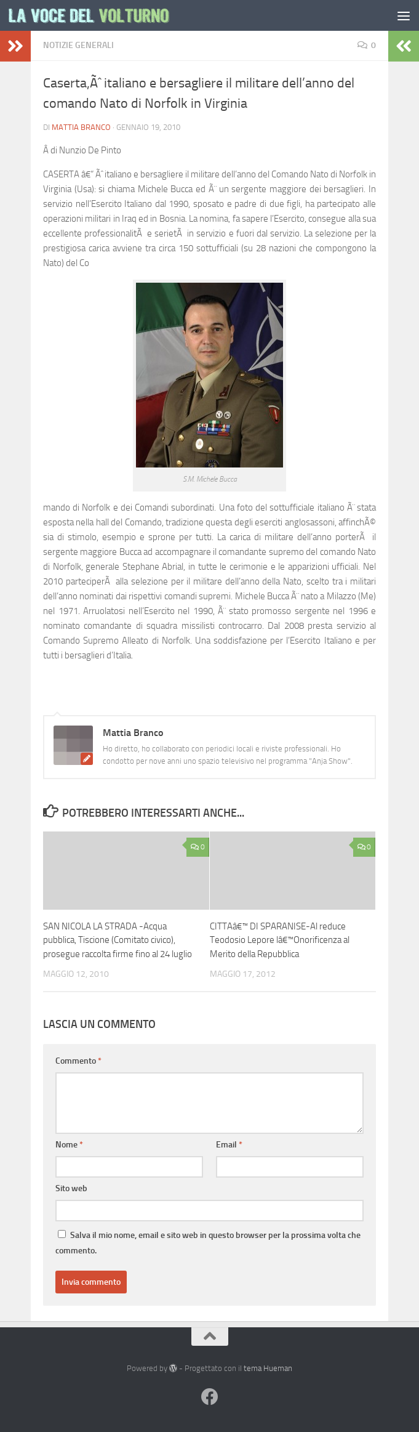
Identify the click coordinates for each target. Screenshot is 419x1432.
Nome (69, 1144)
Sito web (71, 1188)
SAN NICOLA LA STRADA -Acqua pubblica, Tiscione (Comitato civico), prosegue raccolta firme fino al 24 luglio (117, 940)
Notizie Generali (78, 45)
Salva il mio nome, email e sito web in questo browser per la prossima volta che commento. (208, 1243)
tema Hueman (268, 1368)
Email (229, 1144)
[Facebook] (209, 1397)
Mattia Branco (81, 127)
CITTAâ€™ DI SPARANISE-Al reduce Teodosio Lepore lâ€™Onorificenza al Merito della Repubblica (279, 940)
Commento (78, 1061)
